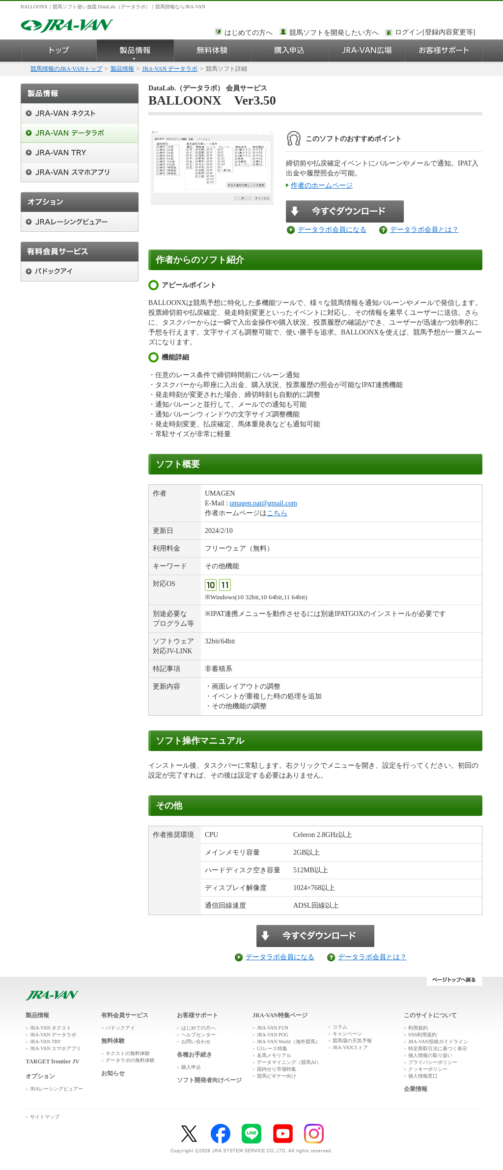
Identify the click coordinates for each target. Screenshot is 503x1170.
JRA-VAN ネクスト (50, 1028)
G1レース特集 (272, 1048)
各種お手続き (194, 1054)
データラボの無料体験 (130, 1060)
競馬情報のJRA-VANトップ (66, 68)
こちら (277, 513)
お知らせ (113, 1073)
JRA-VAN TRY (45, 1041)
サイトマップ (44, 1116)
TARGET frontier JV (53, 1061)
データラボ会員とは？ (424, 229)
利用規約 (418, 1028)
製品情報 (135, 50)
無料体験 (212, 50)
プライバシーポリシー (432, 1062)
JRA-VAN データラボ (169, 68)
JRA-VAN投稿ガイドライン (438, 1041)
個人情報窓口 (423, 1076)
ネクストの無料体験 (128, 1053)
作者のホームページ (322, 185)
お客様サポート (443, 50)
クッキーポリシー (427, 1069)
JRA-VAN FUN (272, 1028)
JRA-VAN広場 (366, 50)
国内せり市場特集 (276, 1069)
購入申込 (289, 50)
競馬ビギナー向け (276, 1076)
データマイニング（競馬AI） (289, 1062)
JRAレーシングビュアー (56, 1088)
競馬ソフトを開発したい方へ (334, 32)
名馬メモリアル (274, 1055)
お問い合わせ (196, 1041)
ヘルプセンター (198, 1034)
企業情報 (415, 1089)
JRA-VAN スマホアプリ (55, 1048)
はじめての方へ (248, 32)
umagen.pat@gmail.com (263, 503)
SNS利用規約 (422, 1034)
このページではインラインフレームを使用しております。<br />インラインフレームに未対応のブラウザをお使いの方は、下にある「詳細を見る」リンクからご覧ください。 (436, 33)
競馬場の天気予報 (352, 1040)
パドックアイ (120, 1028)
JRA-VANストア (350, 1047)
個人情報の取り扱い (430, 1055)
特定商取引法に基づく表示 (437, 1048)
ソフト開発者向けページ (209, 1080)
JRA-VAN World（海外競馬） (288, 1041)
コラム (340, 1027)
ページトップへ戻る (454, 981)
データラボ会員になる (332, 229)
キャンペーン (347, 1033)
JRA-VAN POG (272, 1034)
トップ (59, 50)
